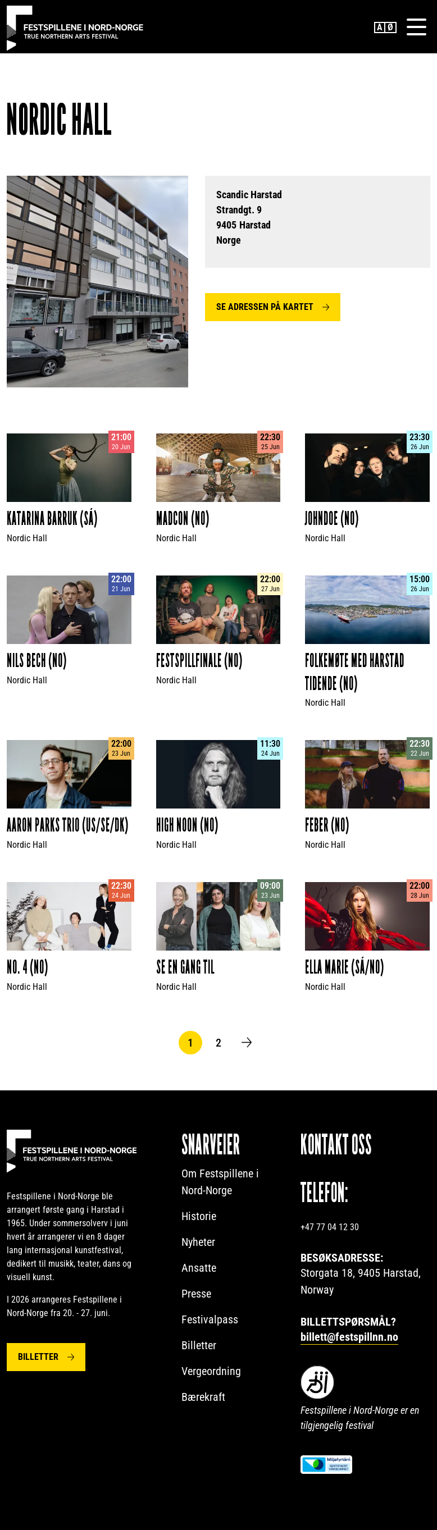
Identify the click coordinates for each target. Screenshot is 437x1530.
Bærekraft (203, 1398)
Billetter (38, 1358)
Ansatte (198, 1269)
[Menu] (416, 27)
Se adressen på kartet (264, 308)
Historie (198, 1217)
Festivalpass (209, 1320)
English (379, 28)
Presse (196, 1294)
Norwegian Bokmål (391, 28)
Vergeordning (211, 1372)
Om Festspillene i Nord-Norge (220, 1183)
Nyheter (198, 1243)
